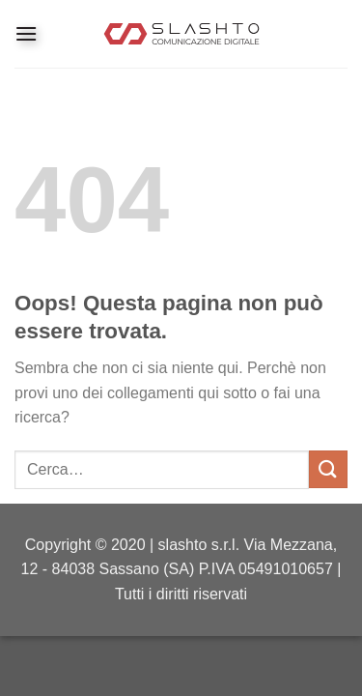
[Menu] (26, 33)
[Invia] (328, 469)
